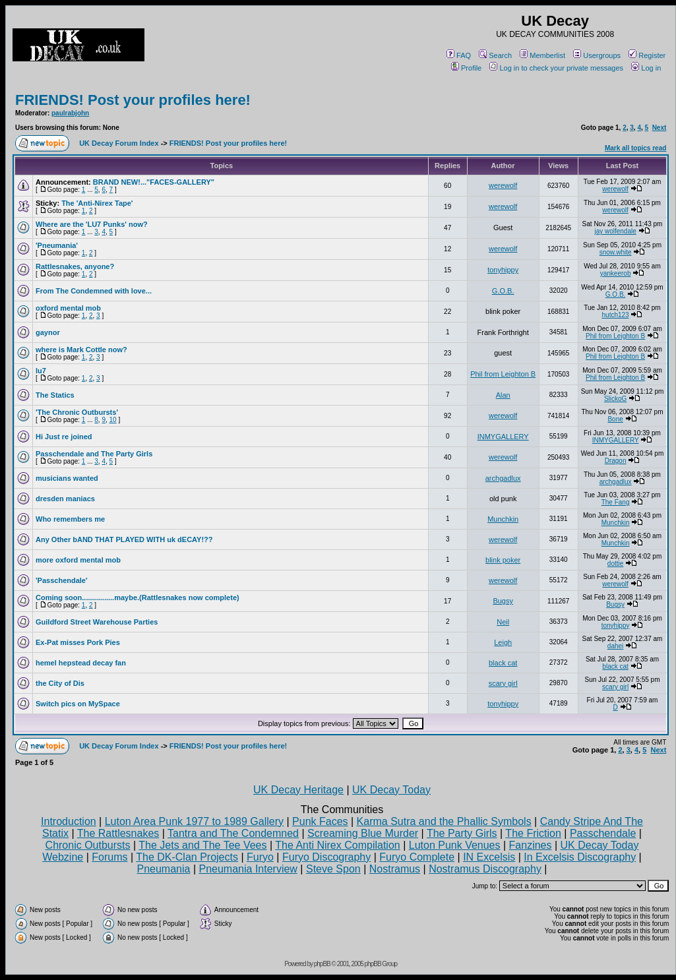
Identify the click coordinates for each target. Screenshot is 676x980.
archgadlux (503, 478)
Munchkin (502, 519)
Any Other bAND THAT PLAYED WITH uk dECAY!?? (124, 539)
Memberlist (542, 55)
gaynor (48, 332)
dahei (615, 646)
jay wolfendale (615, 231)
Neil (503, 622)
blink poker (502, 560)
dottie (615, 563)
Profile (466, 68)
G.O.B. (503, 291)
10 (113, 419)
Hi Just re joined (64, 437)
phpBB (322, 963)
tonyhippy (502, 270)
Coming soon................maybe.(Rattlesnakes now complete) (137, 597)
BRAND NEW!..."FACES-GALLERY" (153, 182)
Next (659, 127)
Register (647, 55)
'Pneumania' (57, 245)
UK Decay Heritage (298, 789)
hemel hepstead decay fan (81, 663)
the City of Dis (60, 683)
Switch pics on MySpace (78, 704)
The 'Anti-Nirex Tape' (97, 203)
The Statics (55, 395)
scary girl (503, 683)
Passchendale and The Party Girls (94, 454)
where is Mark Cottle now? (81, 349)
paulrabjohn (70, 113)
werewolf (503, 185)
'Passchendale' (62, 580)
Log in (646, 68)
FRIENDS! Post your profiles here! (133, 100)
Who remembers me (70, 519)
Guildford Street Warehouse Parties (97, 622)
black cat (503, 663)
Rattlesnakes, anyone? (75, 266)
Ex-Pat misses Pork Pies (78, 642)
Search (495, 55)
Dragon (616, 460)
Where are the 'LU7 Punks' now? (92, 224)
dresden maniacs (65, 499)
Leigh (503, 642)
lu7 (41, 371)
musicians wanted (67, 478)
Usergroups (597, 55)
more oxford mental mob (78, 560)
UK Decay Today (391, 789)
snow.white (615, 252)
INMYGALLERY (503, 437)
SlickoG (615, 398)
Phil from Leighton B (615, 336)
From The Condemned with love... (94, 291)
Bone (615, 419)
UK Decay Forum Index (118, 143)
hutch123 (615, 315)
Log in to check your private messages (556, 68)
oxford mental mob (68, 308)
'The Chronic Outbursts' (77, 412)
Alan (503, 395)
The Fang (615, 502)
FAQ (458, 55)
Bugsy (503, 601)
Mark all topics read (635, 148)
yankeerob (615, 273)
